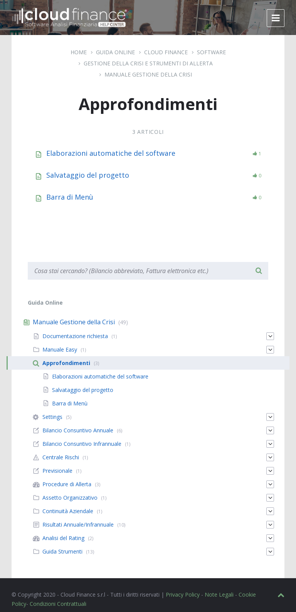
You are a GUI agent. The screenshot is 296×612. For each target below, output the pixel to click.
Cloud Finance (166, 52)
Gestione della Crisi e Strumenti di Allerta (148, 63)
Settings (52, 416)
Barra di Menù (69, 197)
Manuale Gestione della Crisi (148, 74)
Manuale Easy (59, 349)
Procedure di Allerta (66, 484)
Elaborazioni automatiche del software (110, 153)
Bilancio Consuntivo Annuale (77, 430)
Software (211, 52)
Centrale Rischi (60, 457)
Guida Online (115, 52)
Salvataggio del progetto (87, 175)
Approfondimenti (66, 363)
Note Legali (219, 594)
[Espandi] (270, 336)
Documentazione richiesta (75, 336)
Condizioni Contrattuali (58, 603)
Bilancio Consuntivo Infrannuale (81, 443)
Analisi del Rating (63, 538)
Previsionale (57, 470)
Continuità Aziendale (67, 511)
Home (79, 52)
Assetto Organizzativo (70, 497)
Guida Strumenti (62, 551)
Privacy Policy (183, 594)
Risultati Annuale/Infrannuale (78, 524)
